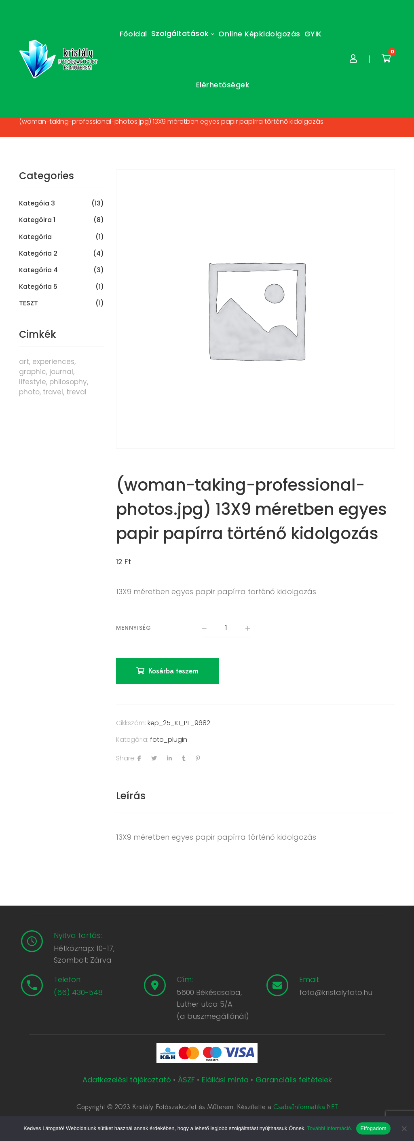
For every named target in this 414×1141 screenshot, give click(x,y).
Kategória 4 (38, 270)
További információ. (329, 1128)
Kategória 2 (38, 254)
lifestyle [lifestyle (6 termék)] (32, 382)
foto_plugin (168, 740)
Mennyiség (133, 628)
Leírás (131, 796)
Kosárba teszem (174, 672)
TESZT (28, 303)
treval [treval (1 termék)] (76, 392)
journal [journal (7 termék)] (61, 372)
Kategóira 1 (37, 220)
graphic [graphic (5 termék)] (32, 372)
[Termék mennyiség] (226, 628)
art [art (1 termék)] (24, 361)
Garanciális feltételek (294, 1080)
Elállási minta (225, 1080)
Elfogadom (373, 1128)
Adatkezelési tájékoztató (127, 1080)
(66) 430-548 (78, 993)
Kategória (35, 237)
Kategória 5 (38, 287)
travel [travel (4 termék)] (53, 392)
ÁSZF (186, 1080)
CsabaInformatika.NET (305, 1107)
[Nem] (404, 1128)
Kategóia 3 (37, 203)
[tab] (131, 796)
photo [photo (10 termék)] (29, 392)
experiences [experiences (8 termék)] (53, 361)
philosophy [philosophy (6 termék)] (68, 382)
